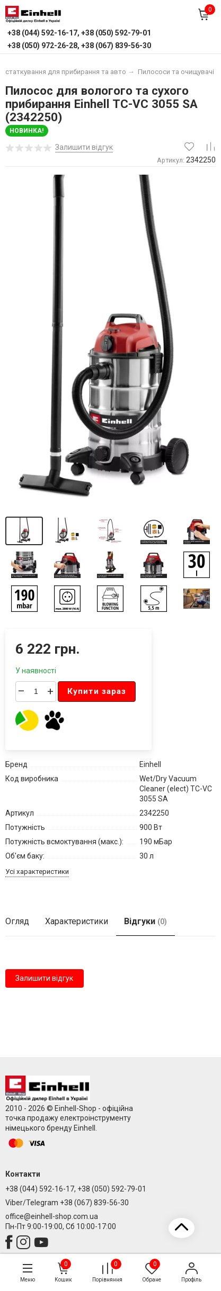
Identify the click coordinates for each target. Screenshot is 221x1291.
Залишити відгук (44, 978)
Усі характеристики (37, 871)
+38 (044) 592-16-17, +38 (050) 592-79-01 (75, 1189)
